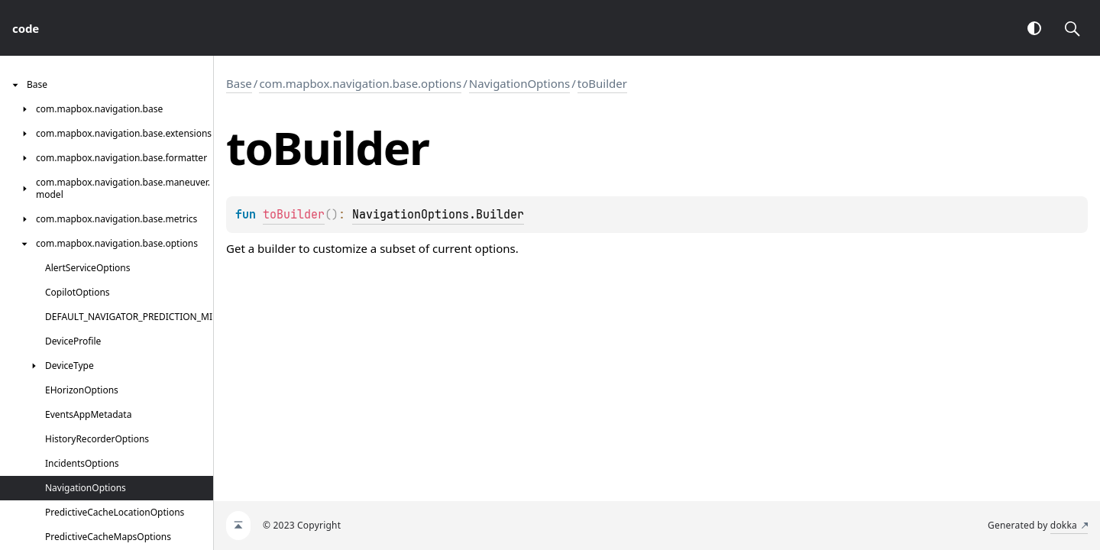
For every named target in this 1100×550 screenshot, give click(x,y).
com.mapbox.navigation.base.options (360, 83)
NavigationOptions (519, 83)
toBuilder (602, 83)
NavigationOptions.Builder (438, 214)
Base (239, 83)
